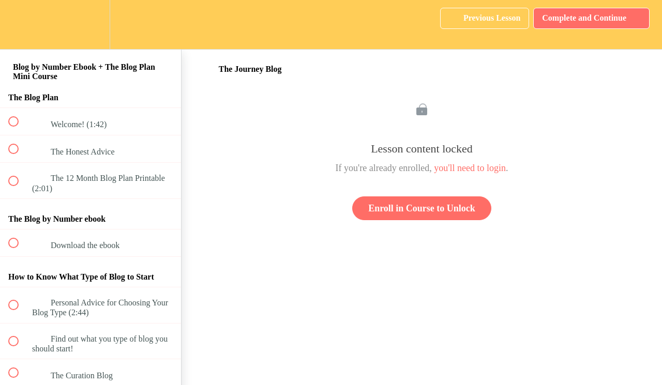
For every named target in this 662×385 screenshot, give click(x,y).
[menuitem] (90, 24)
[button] (19, 24)
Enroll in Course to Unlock (421, 208)
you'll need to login (470, 168)
